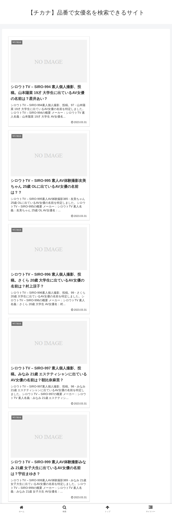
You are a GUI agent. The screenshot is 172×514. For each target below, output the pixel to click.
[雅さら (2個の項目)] (43, 473)
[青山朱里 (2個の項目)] (74, 473)
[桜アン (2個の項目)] (46, 453)
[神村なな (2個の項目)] (86, 467)
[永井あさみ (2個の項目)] (108, 446)
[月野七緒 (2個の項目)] (26, 473)
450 (97, 407)
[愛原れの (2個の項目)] (125, 473)
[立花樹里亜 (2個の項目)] (27, 460)
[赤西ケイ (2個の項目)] (89, 446)
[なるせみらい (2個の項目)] (123, 460)
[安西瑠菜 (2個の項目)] (145, 446)
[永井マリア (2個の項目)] (162, 473)
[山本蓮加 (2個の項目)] (16, 480)
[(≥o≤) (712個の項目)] (7, 439)
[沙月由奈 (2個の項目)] (119, 480)
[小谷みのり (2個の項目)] (102, 460)
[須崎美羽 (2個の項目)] (83, 453)
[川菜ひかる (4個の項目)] (45, 439)
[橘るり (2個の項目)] (91, 473)
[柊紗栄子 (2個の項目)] (83, 460)
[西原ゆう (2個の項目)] (163, 453)
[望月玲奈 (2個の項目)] (8, 473)
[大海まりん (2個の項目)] (50, 446)
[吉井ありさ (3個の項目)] (121, 439)
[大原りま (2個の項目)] (107, 473)
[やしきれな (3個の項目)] (30, 446)
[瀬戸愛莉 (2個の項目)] (46, 467)
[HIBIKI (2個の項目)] (8, 467)
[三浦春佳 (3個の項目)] (141, 439)
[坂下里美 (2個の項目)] (141, 467)
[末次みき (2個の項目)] (127, 446)
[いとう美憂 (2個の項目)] (84, 480)
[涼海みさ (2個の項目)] (50, 480)
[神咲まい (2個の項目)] (143, 473)
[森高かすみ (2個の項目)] (26, 467)
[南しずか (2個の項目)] (101, 453)
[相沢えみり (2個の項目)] (10, 453)
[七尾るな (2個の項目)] (104, 467)
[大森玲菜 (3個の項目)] (101, 439)
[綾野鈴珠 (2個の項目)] (46, 460)
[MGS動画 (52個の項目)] (24, 439)
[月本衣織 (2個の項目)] (163, 446)
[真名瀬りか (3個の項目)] (10, 446)
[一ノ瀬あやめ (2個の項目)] (122, 453)
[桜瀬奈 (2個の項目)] (58, 473)
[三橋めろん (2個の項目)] (64, 460)
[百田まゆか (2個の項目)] (70, 446)
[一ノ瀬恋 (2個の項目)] (123, 467)
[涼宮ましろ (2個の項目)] (66, 467)
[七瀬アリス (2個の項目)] (144, 453)
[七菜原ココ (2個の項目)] (162, 460)
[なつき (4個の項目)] (64, 439)
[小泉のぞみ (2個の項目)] (64, 453)
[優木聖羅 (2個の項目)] (29, 453)
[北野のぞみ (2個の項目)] (161, 467)
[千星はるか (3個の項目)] (161, 439)
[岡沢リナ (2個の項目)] (143, 460)
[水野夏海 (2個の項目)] (8, 460)
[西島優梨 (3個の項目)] (82, 439)
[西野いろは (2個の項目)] (154, 480)
